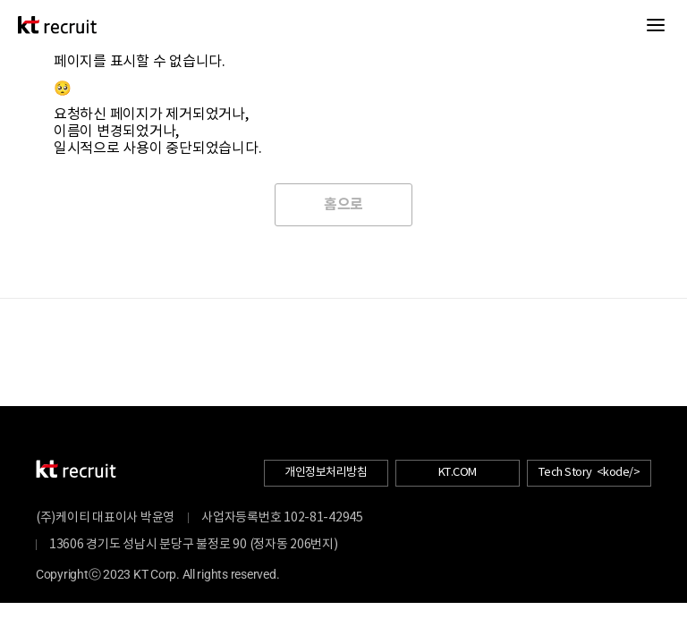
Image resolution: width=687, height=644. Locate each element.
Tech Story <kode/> (589, 472)
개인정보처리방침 (325, 472)
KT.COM (457, 472)
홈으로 (343, 205)
